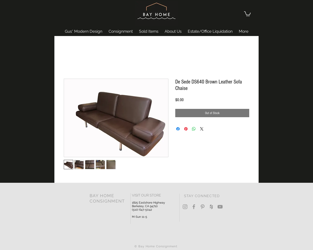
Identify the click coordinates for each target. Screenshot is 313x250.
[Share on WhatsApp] (193, 128)
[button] (247, 13)
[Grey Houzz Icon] (211, 207)
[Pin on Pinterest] (185, 128)
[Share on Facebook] (177, 128)
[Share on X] (201, 128)
